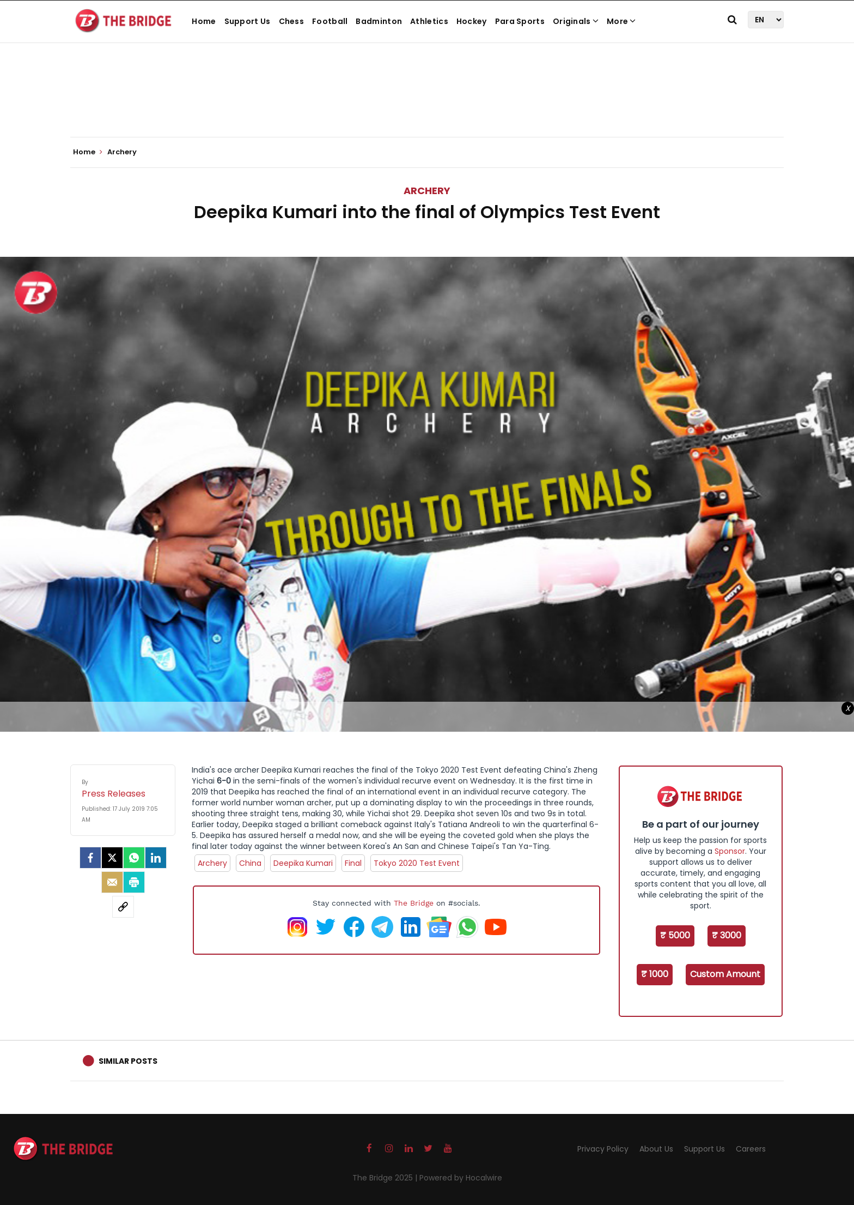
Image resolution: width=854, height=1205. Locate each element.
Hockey (471, 21)
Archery (427, 190)
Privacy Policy (603, 1148)
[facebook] (90, 858)
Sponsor (730, 851)
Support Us (247, 21)
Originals (576, 21)
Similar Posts (128, 1061)
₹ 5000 (675, 935)
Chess (291, 21)
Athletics (429, 21)
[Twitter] (112, 858)
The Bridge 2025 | (385, 1177)
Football (329, 21)
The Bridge (414, 903)
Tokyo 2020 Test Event (417, 863)
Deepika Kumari (303, 863)
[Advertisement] (427, 103)
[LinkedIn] (156, 858)
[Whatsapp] (134, 858)
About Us (656, 1148)
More (621, 21)
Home (204, 21)
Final (353, 863)
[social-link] (123, 907)
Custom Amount (725, 974)
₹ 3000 (726, 935)
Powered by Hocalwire (460, 1177)
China (250, 863)
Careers (751, 1148)
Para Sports (520, 21)
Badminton (379, 21)
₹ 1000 (654, 974)
